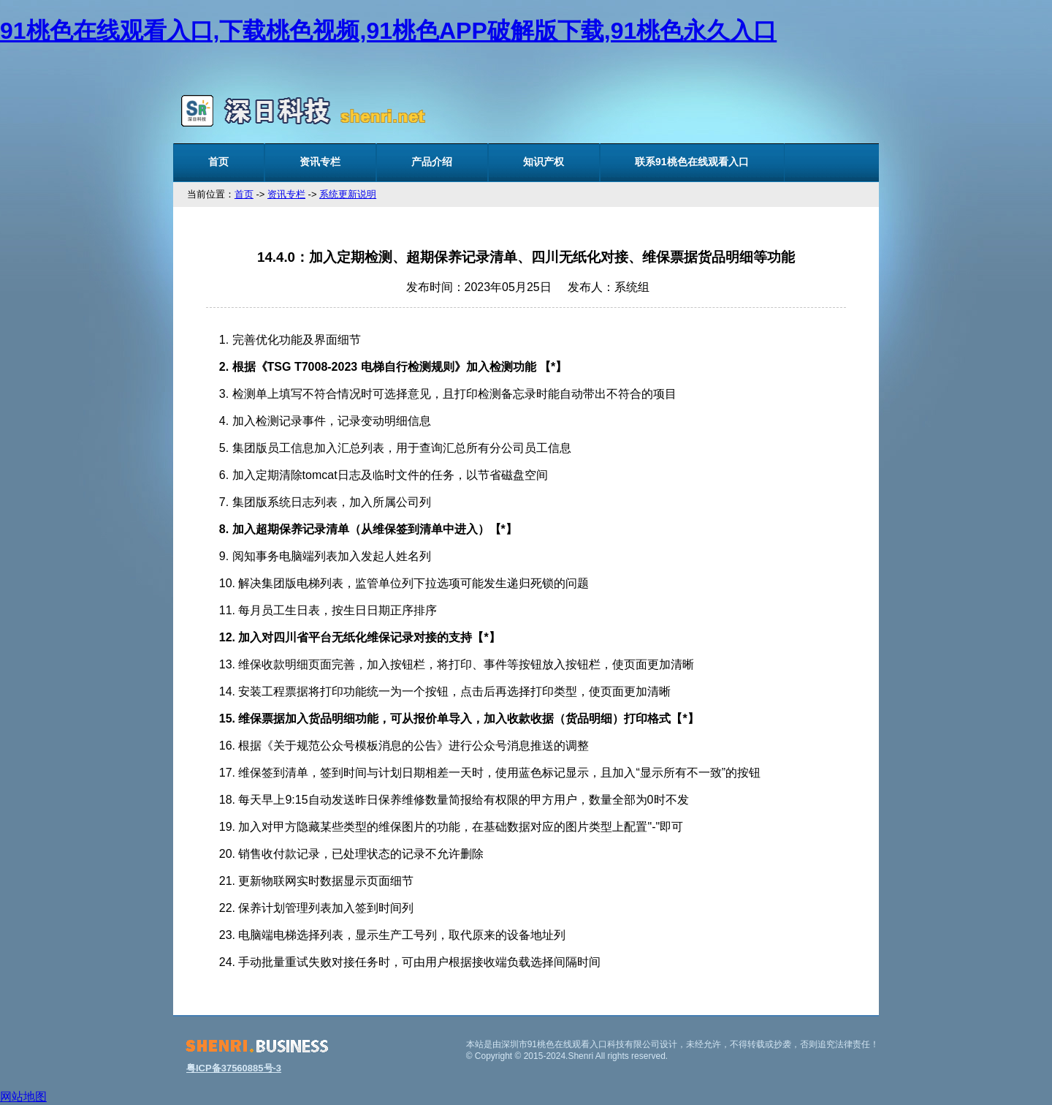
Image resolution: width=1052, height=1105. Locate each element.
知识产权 (543, 161)
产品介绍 (431, 161)
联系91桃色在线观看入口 (692, 161)
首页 (218, 161)
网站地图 (23, 1096)
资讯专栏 (320, 161)
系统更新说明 (347, 194)
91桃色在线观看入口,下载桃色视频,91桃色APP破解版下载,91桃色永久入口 (388, 31)
